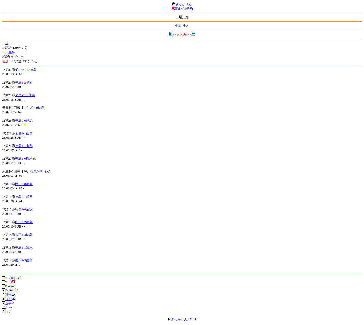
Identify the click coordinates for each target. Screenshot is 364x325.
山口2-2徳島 (24, 222)
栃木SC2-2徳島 (26, 70)
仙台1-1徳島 (24, 133)
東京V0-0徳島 (25, 95)
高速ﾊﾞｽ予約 (183, 9)
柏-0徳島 (37, 108)
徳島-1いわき (40, 171)
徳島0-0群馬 (24, 120)
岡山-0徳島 (24, 184)
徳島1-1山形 (24, 146)
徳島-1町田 (24, 197)
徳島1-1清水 (24, 247)
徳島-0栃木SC (26, 158)
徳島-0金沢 (24, 209)
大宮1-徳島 (24, 235)
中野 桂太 (182, 25)
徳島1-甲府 (24, 82)
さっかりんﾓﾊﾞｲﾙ (182, 319)
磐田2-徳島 (24, 260)
